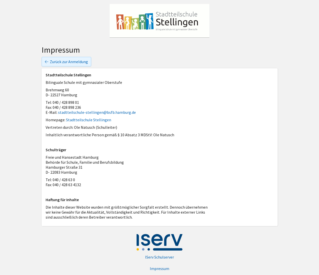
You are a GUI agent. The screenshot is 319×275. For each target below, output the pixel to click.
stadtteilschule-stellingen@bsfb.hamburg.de (97, 112)
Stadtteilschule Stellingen (88, 119)
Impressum (159, 268)
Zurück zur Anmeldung (66, 61)
